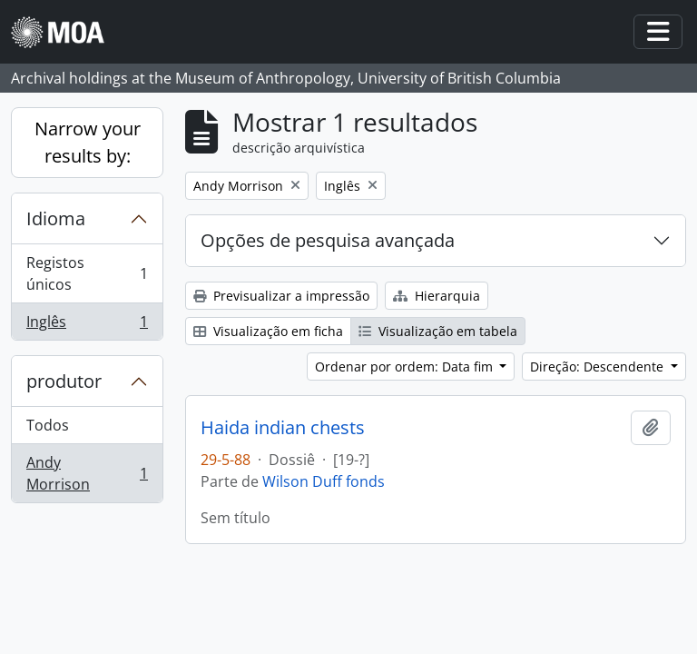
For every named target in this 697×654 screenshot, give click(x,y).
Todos (47, 425)
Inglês (86, 325)
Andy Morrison (86, 473)
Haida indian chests (283, 428)
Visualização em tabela (437, 331)
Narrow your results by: (87, 142)
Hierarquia (436, 295)
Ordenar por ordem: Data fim (405, 366)
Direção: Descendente (598, 366)
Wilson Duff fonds (323, 481)
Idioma (55, 218)
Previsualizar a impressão (281, 295)
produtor (64, 381)
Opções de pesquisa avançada (328, 240)
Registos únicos (86, 273)
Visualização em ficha (268, 331)
